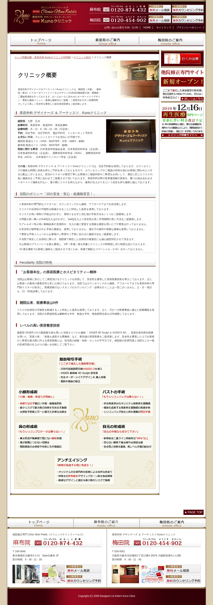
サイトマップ (163, 27)
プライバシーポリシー (188, 27)
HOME (147, 27)
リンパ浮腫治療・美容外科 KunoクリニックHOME (42, 57)
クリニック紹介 (82, 57)
